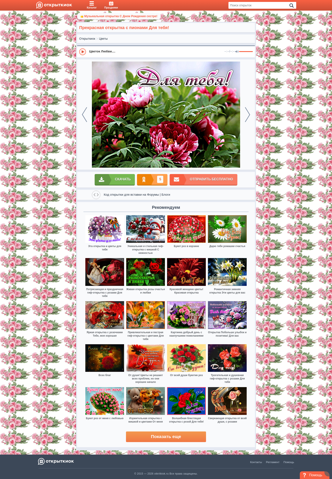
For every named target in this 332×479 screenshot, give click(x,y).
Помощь (289, 462)
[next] (247, 115)
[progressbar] (246, 51)
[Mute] (237, 52)
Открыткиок (87, 38)
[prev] (84, 115)
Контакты (256, 462)
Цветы (103, 38)
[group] (166, 51)
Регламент (272, 462)
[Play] (82, 51)
